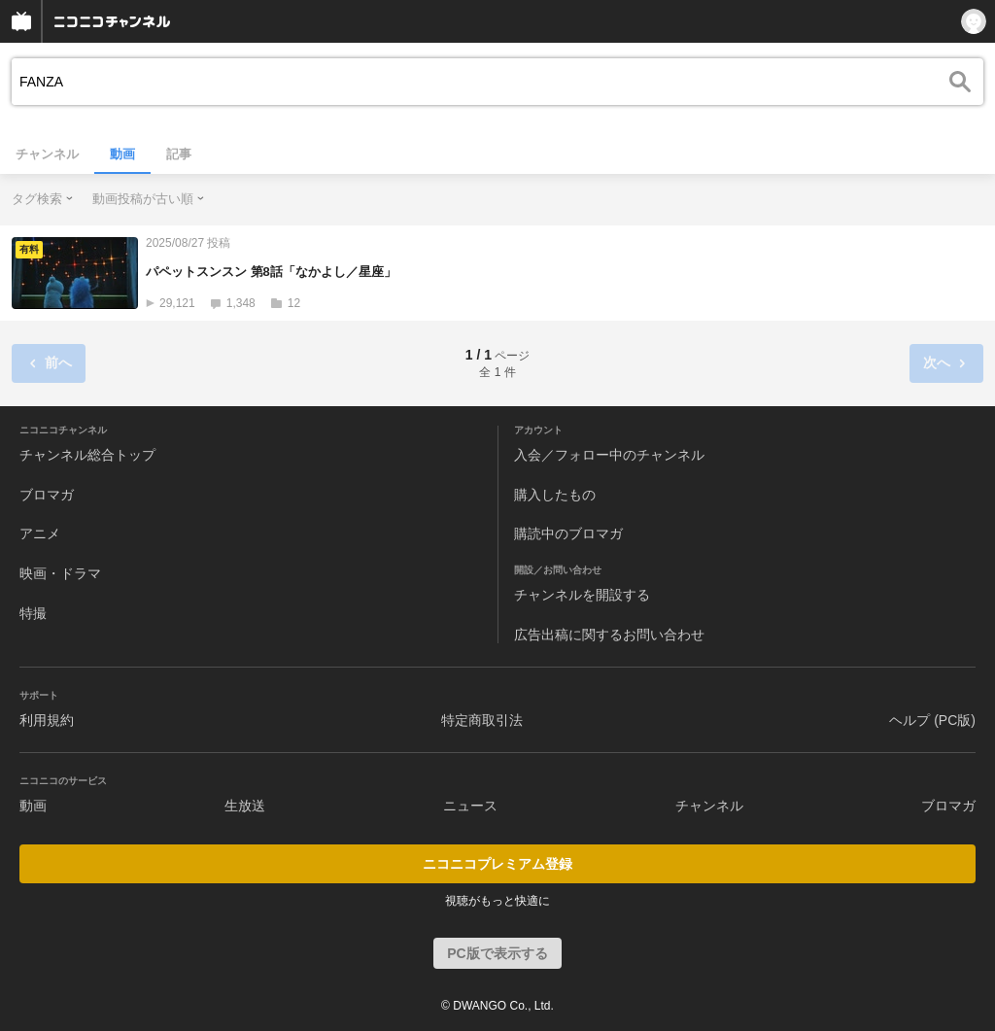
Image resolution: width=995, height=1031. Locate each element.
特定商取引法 (482, 720)
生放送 (244, 805)
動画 (122, 154)
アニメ (39, 533)
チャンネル (47, 154)
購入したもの (555, 494)
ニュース (470, 805)
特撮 (33, 613)
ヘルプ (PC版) (932, 720)
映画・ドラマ (60, 573)
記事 (178, 154)
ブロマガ (46, 494)
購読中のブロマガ (568, 533)
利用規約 (46, 720)
